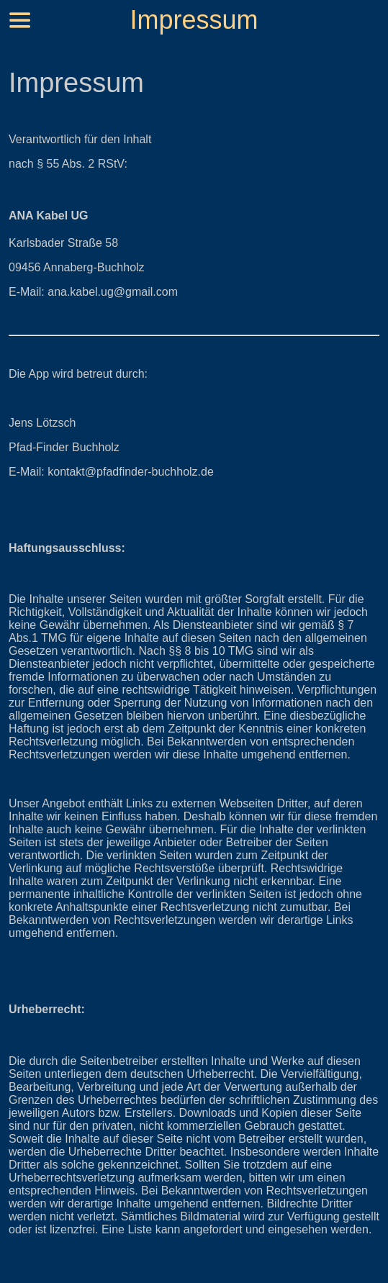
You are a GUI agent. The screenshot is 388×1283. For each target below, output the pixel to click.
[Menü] (20, 20)
